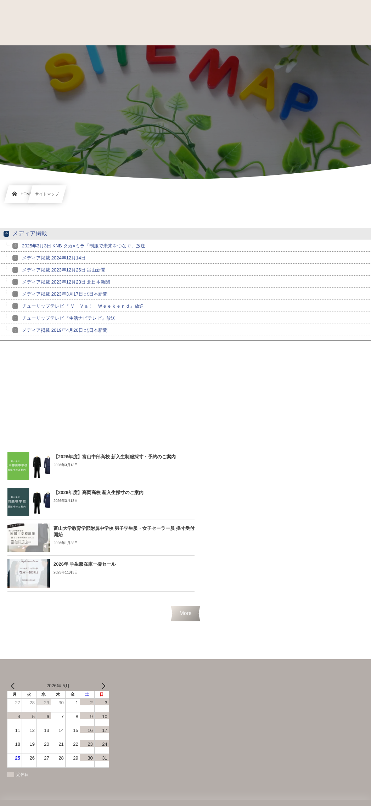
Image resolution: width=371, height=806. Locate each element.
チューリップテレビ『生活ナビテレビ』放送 (69, 318)
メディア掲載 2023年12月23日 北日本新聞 (66, 282)
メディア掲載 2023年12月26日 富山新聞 (63, 270)
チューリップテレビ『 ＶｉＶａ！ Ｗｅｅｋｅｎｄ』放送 (83, 306)
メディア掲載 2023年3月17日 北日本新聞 (64, 294)
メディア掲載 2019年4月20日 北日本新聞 (64, 330)
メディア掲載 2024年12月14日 (54, 258)
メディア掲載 (29, 234)
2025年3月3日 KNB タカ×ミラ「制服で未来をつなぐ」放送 (83, 245)
